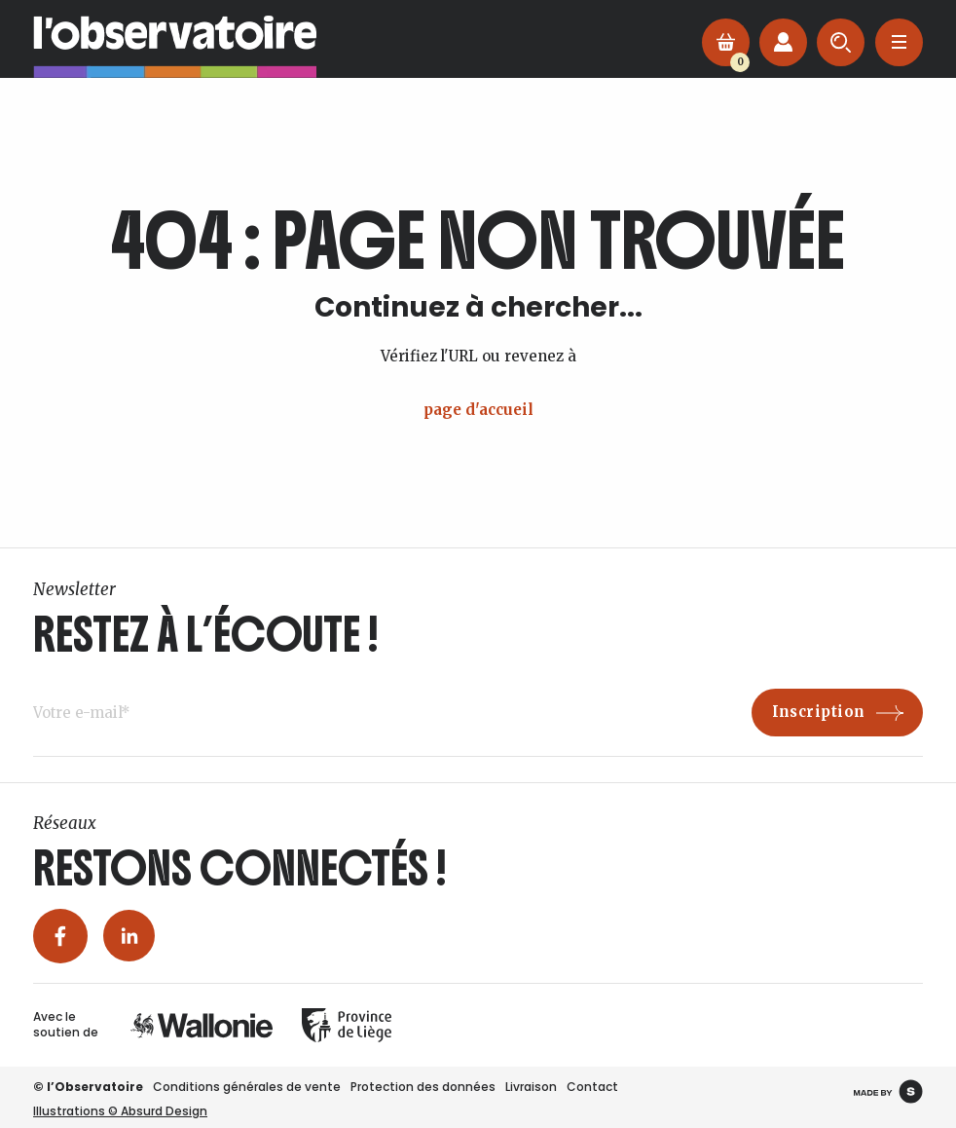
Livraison (531, 1086)
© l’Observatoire (88, 1086)
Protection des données (423, 1086)
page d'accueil (478, 409)
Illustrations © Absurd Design (120, 1111)
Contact (592, 1086)
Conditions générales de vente (247, 1086)
